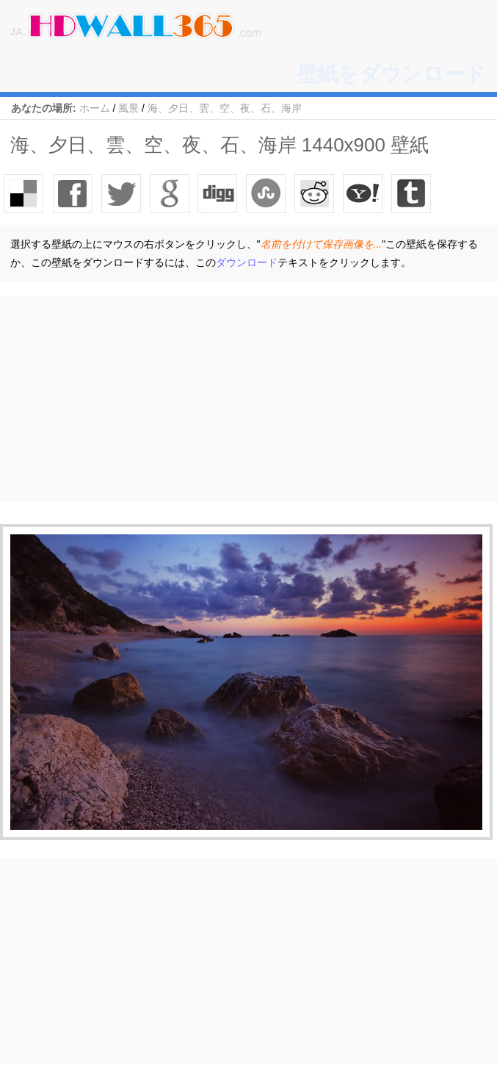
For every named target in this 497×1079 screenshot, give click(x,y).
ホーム (94, 108)
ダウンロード (246, 262)
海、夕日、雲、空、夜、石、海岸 (225, 108)
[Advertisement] (248, 399)
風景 (128, 108)
